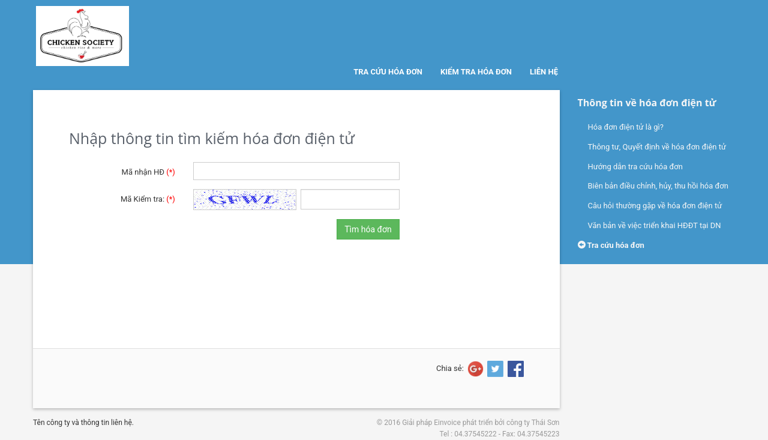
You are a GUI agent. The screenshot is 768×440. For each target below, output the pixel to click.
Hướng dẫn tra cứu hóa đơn (635, 166)
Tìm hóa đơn (367, 229)
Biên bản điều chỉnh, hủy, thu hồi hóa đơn (658, 185)
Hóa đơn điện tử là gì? (626, 126)
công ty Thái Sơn (533, 422)
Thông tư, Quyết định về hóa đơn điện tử (657, 146)
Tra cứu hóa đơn (387, 71)
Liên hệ (544, 71)
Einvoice (447, 422)
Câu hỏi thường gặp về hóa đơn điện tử (655, 205)
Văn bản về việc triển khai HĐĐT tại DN (654, 225)
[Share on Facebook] (515, 369)
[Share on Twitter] (494, 369)
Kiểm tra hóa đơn (476, 71)
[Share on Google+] (475, 369)
